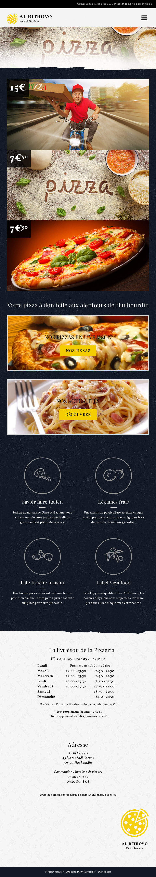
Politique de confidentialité (81, 872)
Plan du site (104, 872)
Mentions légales (54, 872)
